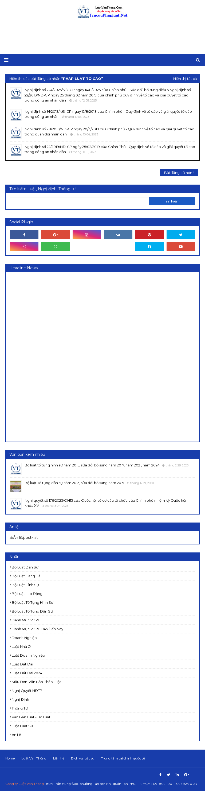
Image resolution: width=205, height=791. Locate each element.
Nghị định (20, 699)
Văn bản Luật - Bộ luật (31, 717)
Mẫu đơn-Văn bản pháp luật (36, 682)
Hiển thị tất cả (185, 78)
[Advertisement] (102, 37)
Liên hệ (58, 758)
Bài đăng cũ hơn (178, 172)
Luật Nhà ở (21, 646)
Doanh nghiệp (24, 638)
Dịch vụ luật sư (82, 758)
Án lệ (16, 734)
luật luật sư (22, 726)
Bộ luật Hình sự (25, 585)
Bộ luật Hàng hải (26, 576)
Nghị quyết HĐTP (27, 690)
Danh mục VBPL (26, 620)
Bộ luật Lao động (27, 593)
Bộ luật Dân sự (25, 567)
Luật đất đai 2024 (27, 673)
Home (10, 758)
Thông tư (20, 708)
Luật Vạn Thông (33, 758)
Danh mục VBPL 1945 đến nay (37, 629)
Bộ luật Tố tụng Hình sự (32, 602)
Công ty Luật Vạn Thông (24, 784)
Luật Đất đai (22, 664)
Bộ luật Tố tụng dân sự (32, 611)
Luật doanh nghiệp (28, 655)
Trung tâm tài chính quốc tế (123, 758)
